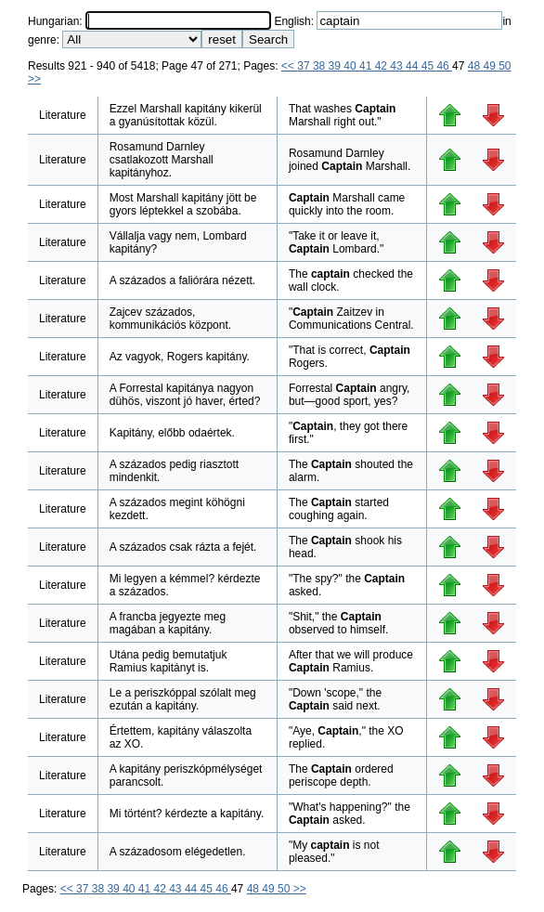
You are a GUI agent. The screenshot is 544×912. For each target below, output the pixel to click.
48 (476, 65)
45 (429, 65)
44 (413, 65)
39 (336, 65)
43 (398, 65)
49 (491, 65)
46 (444, 65)
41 (367, 65)
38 (321, 65)
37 (305, 65)
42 (383, 65)
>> (34, 78)
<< (289, 65)
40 (351, 65)
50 (505, 65)
